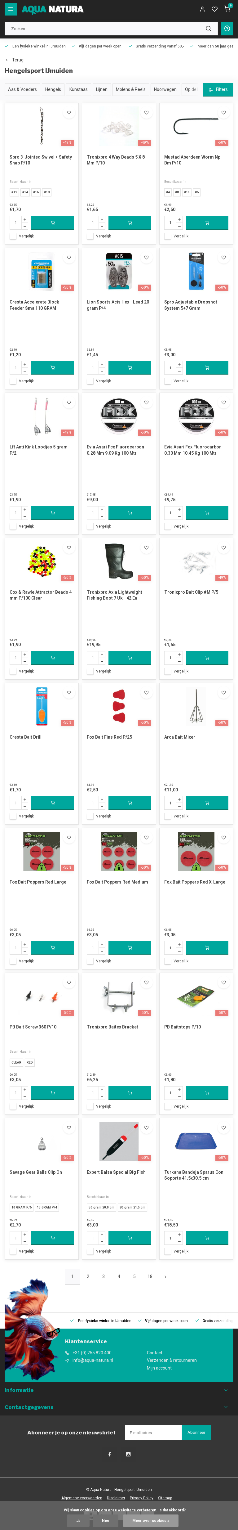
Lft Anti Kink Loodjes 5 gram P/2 (39, 450)
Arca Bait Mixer (179, 737)
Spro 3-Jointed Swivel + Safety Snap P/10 (41, 160)
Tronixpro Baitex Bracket (112, 1026)
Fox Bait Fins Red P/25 (109, 737)
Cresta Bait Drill (26, 737)
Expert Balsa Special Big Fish (116, 1172)
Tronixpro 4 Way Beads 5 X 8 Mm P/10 (116, 160)
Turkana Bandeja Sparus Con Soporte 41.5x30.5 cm (193, 1175)
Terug (14, 59)
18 (150, 1276)
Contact (154, 1352)
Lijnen (102, 89)
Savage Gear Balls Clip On (36, 1172)
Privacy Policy (141, 1498)
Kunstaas (78, 89)
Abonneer (196, 1432)
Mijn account (159, 1368)
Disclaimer (116, 1498)
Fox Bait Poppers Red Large (38, 882)
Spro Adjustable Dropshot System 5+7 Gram (190, 305)
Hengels (53, 89)
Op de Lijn (194, 89)
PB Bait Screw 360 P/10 (33, 1026)
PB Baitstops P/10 (182, 1026)
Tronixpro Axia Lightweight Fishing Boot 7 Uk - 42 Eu (114, 595)
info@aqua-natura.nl (93, 1360)
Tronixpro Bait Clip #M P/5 (191, 592)
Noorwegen (165, 89)
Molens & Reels (131, 89)
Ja (78, 1521)
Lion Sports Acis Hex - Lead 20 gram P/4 (118, 305)
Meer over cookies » (150, 1521)
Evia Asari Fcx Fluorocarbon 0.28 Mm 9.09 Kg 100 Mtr (115, 450)
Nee (105, 1521)
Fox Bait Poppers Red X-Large (194, 882)
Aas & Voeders (22, 89)
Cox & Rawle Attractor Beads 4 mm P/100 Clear (41, 595)
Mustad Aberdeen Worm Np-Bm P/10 (193, 160)
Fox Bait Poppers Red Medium (117, 882)
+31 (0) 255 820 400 (92, 1352)
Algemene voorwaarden (81, 1498)
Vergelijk (26, 236)
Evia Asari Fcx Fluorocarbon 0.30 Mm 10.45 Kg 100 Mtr (193, 450)
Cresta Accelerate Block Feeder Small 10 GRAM (34, 305)
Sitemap (165, 1498)
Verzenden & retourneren (172, 1360)
